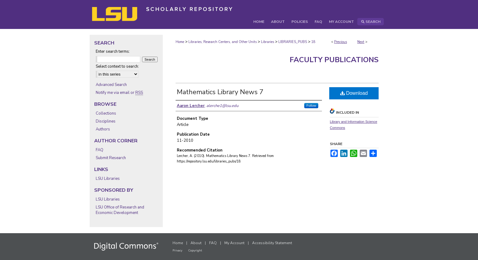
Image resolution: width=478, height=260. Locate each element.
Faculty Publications (334, 60)
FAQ (99, 150)
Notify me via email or (119, 92)
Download (354, 93)
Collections (106, 113)
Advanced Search (111, 84)
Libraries (267, 42)
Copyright (195, 250)
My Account (234, 242)
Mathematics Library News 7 (220, 92)
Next (360, 42)
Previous (340, 42)
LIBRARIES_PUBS (292, 42)
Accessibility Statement (272, 242)
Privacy (177, 250)
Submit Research (111, 158)
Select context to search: (117, 66)
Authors (103, 129)
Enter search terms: (113, 51)
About (196, 242)
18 (313, 42)
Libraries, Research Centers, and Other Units (222, 42)
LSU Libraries (108, 178)
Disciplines (106, 121)
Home (180, 42)
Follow (311, 105)
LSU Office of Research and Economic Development (120, 210)
